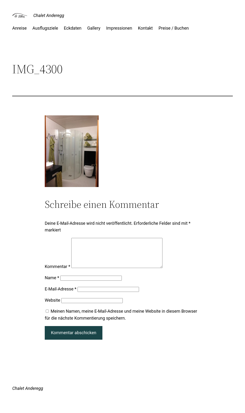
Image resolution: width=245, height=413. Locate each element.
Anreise (19, 28)
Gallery (93, 28)
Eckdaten (73, 28)
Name (52, 283)
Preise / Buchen (174, 28)
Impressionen (119, 28)
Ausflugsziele (45, 28)
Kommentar (57, 272)
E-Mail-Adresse (60, 294)
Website (52, 305)
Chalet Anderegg (48, 15)
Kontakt (145, 28)
